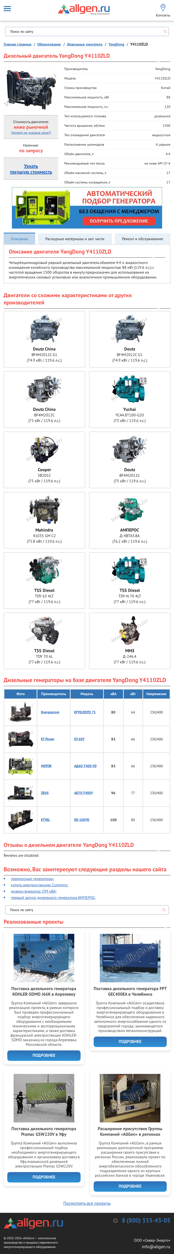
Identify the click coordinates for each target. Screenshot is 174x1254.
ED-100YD (81, 820)
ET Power (47, 739)
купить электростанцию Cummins (39, 884)
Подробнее (44, 1055)
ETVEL (45, 820)
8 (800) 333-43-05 (146, 1221)
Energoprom (50, 712)
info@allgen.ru (156, 1246)
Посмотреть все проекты (87, 1203)
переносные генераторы (32, 878)
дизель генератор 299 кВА (33, 891)
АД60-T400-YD (85, 766)
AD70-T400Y (83, 793)
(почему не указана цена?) (31, 132)
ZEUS (45, 793)
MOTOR (46, 766)
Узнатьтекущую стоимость (31, 169)
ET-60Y (79, 739)
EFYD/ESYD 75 (85, 712)
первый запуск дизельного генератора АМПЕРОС (53, 897)
